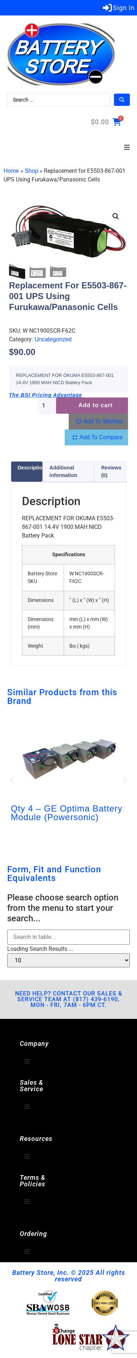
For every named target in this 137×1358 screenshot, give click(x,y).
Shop (31, 171)
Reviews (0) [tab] (111, 471)
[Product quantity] (47, 406)
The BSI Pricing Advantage (45, 395)
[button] (126, 147)
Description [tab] (31, 468)
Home (11, 171)
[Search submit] (122, 100)
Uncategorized (53, 339)
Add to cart (95, 406)
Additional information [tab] (63, 471)
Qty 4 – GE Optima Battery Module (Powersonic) (66, 813)
